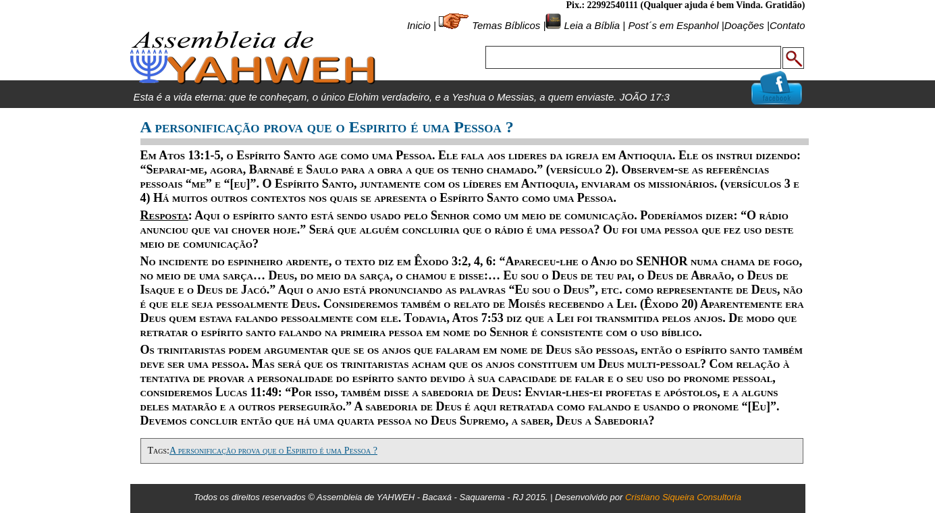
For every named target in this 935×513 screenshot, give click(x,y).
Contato (787, 25)
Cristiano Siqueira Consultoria (683, 497)
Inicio (419, 25)
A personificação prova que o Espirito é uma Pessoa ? (273, 451)
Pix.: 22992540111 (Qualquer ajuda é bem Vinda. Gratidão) (685, 5)
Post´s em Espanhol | (676, 25)
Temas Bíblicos (506, 25)
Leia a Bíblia (590, 25)
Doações (744, 25)
